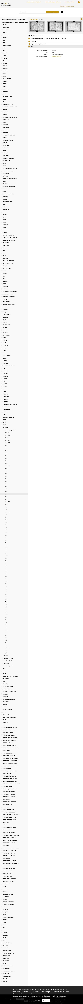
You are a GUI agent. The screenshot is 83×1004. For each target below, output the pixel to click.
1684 (6, 450)
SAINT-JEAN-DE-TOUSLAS (9, 794)
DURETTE (5, 217)
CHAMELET (5, 109)
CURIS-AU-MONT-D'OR (8, 194)
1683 (6, 448)
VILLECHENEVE (6, 968)
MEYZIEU (5, 384)
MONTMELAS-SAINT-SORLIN (10, 404)
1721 (6, 560)
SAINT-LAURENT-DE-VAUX (9, 819)
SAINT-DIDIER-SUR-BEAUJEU (10, 763)
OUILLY (4, 668)
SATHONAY (5, 889)
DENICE (4, 204)
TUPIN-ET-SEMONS (7, 943)
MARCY (4, 368)
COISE (4, 166)
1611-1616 (7, 440)
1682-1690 (7, 442)
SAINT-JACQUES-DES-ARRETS (10, 789)
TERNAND (5, 919)
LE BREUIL (5, 317)
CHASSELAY (6, 130)
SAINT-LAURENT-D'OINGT (9, 812)
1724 (6, 568)
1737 (6, 604)
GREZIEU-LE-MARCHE (8, 263)
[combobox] (52, 12)
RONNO (4, 719)
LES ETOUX (5, 327)
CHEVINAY (5, 153)
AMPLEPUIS (6, 35)
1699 (6, 504)
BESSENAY (5, 71)
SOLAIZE (5, 899)
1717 (6, 550)
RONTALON (5, 722)
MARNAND (5, 376)
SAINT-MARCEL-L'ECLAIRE (9, 827)
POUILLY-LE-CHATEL (8, 686)
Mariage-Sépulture (8, 666)
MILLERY (5, 386)
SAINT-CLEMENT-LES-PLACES (10, 745)
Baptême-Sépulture (8, 660)
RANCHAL (5, 704)
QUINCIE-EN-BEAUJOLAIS (9, 699)
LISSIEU (4, 348)
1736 (6, 601)
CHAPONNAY (6, 112)
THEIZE (4, 925)
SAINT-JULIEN (6, 799)
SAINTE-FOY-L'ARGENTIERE (9, 878)
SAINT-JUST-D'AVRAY (8, 804)
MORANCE (5, 412)
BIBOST (4, 73)
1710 (6, 532)
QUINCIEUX (5, 701)
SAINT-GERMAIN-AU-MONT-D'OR (11, 781)
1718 (6, 553)
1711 (6, 535)
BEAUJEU (5, 63)
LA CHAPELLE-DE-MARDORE (10, 291)
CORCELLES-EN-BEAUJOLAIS (10, 178)
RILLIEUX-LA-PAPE (7, 709)
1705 (6, 519)
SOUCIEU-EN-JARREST (8, 902)
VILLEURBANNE (6, 973)
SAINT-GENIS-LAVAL (8, 773)
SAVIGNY (5, 891)
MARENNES (5, 373)
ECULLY (4, 222)
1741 (6, 625)
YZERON (5, 981)
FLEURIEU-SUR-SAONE (8, 235)
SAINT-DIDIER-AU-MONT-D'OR (10, 758)
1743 (6, 635)
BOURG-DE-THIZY (7, 78)
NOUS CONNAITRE (69, 2)
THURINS (5, 932)
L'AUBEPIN (5, 289)
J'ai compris (46, 1000)
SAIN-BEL (5, 725)
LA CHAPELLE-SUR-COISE (9, 294)
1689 (6, 463)
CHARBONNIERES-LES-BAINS (10, 117)
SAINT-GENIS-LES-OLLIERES (9, 776)
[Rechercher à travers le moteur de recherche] (33, 12)
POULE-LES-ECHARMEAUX (9, 691)
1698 (6, 499)
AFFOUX (5, 24)
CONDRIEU (5, 176)
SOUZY (4, 907)
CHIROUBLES (6, 155)
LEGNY (4, 319)
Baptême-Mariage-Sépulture (11, 430)
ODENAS (5, 422)
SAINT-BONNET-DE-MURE (9, 735)
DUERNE (5, 214)
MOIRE (4, 391)
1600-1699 (7, 435)
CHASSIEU (5, 132)
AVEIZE (4, 50)
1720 (6, 558)
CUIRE (4, 191)
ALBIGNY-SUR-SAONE (8, 30)
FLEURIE (5, 232)
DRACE (4, 212)
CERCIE (4, 101)
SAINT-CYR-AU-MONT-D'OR (9, 753)
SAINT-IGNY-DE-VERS (8, 786)
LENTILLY (5, 322)
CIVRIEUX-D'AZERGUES (8, 158)
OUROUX (5, 673)
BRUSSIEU (5, 91)
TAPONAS (5, 912)
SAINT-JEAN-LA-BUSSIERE (9, 796)
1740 (6, 619)
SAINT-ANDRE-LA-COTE (8, 730)
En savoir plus (36, 1000)
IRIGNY (4, 271)
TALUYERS (5, 909)
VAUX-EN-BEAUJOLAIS (8, 953)
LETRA (4, 337)
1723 (6, 566)
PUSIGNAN (5, 696)
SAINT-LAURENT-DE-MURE (9, 817)
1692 (6, 471)
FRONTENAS (6, 245)
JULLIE (4, 284)
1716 (6, 548)
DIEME (4, 207)
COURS (4, 181)
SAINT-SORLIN (6, 858)
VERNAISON (6, 961)
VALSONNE (5, 945)
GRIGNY (5, 266)
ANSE (4, 42)
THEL (4, 927)
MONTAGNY (6, 396)
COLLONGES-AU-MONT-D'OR (10, 168)
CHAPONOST (6, 114)
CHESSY (4, 150)
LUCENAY (5, 360)
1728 (6, 581)
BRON (4, 86)
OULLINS (5, 671)
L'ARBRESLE (6, 286)
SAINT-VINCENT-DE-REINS (9, 868)
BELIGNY (5, 66)
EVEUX (4, 227)
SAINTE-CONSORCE (7, 876)
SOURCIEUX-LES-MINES (8, 904)
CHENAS (5, 142)
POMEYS (5, 681)
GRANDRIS (5, 258)
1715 (6, 545)
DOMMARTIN (6, 209)
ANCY (4, 40)
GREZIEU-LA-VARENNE (8, 260)
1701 (6, 509)
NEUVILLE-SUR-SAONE (8, 417)
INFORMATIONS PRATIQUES (67, 6)
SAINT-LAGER (6, 807)
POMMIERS (5, 684)
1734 (6, 596)
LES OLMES (5, 332)
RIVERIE (4, 712)
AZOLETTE (5, 55)
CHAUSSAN (5, 137)
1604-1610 (7, 437)
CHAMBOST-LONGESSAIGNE (10, 107)
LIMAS (4, 342)
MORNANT (5, 414)
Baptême (6, 655)
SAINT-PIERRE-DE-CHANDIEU (10, 840)
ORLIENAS (5, 427)
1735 (6, 599)
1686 (6, 455)
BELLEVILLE (5, 68)
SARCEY (4, 886)
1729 (6, 584)
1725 (6, 573)
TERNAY (5, 922)
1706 (6, 522)
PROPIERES (5, 694)
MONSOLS (5, 394)
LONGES (5, 353)
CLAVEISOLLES (6, 160)
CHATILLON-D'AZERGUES (9, 135)
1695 (6, 484)
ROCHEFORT (6, 714)
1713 (6, 540)
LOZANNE (5, 358)
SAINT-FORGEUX (7, 768)
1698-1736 (7, 501)
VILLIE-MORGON (7, 976)
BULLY (4, 94)
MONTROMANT (6, 407)
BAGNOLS (5, 58)
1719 (6, 555)
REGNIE (4, 707)
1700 (6, 507)
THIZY (4, 930)
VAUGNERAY (6, 948)
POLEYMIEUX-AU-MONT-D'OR (10, 676)
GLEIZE (4, 255)
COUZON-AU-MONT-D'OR (9, 186)
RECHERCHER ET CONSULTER (34, 2)
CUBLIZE (5, 189)
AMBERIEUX (6, 32)
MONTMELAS (6, 401)
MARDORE (5, 371)
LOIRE (4, 350)
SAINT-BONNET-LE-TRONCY (9, 740)
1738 (6, 609)
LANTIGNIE (5, 309)
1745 (6, 645)
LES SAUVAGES (6, 335)
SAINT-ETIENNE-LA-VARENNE (10, 766)
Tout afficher (33, 19)
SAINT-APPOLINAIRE (8, 732)
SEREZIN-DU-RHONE (8, 894)
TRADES (4, 937)
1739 (6, 614)
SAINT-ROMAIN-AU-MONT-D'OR (11, 848)
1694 (6, 478)
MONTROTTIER (6, 409)
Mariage (54, 56)
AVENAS (5, 53)
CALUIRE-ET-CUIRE (7, 96)
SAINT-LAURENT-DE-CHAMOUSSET (11, 814)
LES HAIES (5, 330)
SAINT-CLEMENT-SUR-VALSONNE (11, 748)
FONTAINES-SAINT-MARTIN (9, 240)
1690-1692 (7, 466)
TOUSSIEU (5, 935)
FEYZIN (4, 230)
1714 (6, 543)
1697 (6, 494)
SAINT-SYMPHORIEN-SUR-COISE (11, 863)
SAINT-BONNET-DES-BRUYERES (10, 737)
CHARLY (5, 122)
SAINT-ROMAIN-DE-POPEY (9, 850)
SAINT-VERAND (6, 866)
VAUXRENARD (6, 955)
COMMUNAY (6, 173)
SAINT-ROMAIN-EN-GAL (9, 853)
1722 (6, 563)
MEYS (4, 381)
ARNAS (4, 48)
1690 (6, 468)
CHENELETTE (6, 145)
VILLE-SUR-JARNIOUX (8, 966)
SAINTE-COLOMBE (7, 873)
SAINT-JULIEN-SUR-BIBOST (9, 802)
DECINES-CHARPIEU (8, 201)
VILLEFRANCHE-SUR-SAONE (9, 971)
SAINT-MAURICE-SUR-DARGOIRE (11, 835)
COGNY (4, 163)
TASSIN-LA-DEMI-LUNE (8, 917)
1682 (6, 445)
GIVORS (4, 253)
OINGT (4, 425)
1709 (6, 530)
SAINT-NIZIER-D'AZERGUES (9, 837)
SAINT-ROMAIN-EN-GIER (9, 855)
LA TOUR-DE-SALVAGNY (9, 296)
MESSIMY (5, 378)
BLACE (4, 76)
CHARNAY (5, 125)
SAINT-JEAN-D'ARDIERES (9, 791)
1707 (6, 525)
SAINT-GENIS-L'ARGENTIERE (10, 771)
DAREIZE (5, 199)
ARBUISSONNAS (7, 45)
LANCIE (4, 307)
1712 (6, 537)
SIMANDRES (6, 896)
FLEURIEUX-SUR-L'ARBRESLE (10, 237)
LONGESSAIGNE (6, 355)
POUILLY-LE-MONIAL (8, 689)
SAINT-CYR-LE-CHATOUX (9, 755)
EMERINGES (5, 225)
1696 (6, 489)
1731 (6, 589)
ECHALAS (5, 219)
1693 (6, 473)
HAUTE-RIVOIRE (7, 268)
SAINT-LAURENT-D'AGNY (9, 809)
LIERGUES (5, 340)
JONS (4, 276)
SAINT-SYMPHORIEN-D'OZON (10, 860)
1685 (6, 453)
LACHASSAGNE (6, 301)
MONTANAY (6, 399)
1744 (6, 640)
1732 (6, 591)
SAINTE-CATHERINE (7, 871)
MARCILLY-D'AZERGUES (8, 366)
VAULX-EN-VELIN (7, 950)
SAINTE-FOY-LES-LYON (8, 881)
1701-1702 (7, 512)
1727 (6, 578)
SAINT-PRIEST (6, 845)
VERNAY (5, 963)
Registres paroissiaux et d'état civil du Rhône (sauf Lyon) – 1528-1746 (16, 22)
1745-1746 (7, 648)
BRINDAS (5, 83)
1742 (6, 630)
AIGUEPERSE (6, 27)
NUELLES (5, 419)
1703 (6, 514)
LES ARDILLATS (6, 325)
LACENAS (5, 299)
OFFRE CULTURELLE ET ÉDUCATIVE (52, 2)
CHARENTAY (6, 119)
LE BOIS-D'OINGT (7, 314)
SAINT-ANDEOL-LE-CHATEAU (10, 727)
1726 (6, 576)
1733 (6, 594)
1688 (6, 460)
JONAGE (5, 273)
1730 (6, 586)
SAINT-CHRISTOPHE (8, 743)
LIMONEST (5, 345)
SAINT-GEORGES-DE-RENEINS (10, 778)
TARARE (5, 914)
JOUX (4, 278)
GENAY (4, 250)
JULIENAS (5, 281)
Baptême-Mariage (8, 658)
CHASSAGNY (6, 127)
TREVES (4, 940)
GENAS (4, 248)
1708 (6, 527)
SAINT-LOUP (6, 822)
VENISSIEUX (6, 958)
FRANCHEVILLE (6, 242)
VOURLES (5, 978)
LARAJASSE (5, 312)
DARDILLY (5, 196)
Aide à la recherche (25, 14)
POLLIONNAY (6, 678)
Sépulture (6, 663)
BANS (4, 60)
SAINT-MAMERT (6, 825)
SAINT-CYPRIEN (6, 750)
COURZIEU (5, 183)
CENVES (4, 99)
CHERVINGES (6, 148)
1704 (6, 517)
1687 (6, 458)
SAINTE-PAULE (6, 884)
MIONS (4, 389)
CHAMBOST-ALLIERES (8, 104)
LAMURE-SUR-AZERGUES (9, 304)
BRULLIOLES (6, 89)
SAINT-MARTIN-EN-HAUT (9, 832)
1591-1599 (7, 432)
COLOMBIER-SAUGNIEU (8, 171)
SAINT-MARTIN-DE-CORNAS (9, 830)
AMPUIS (5, 37)
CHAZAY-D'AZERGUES (8, 140)
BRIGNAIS (5, 81)
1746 (6, 650)
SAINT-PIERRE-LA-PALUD (9, 843)
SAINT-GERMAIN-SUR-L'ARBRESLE (11, 784)
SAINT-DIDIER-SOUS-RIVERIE (10, 760)
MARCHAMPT (6, 363)
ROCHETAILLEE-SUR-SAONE (9, 717)
